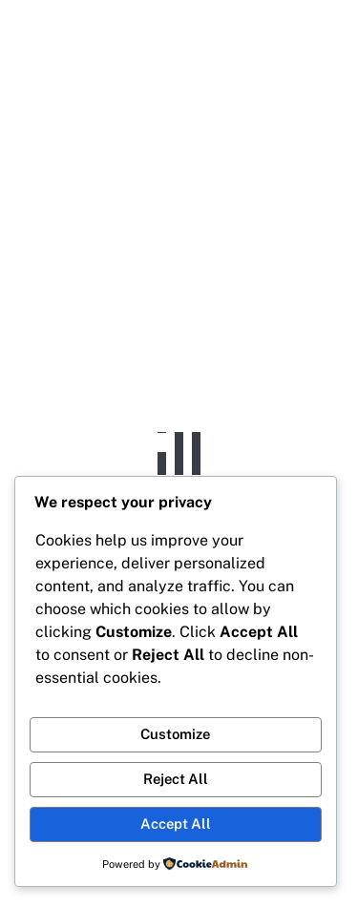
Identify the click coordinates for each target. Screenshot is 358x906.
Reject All (175, 779)
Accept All (175, 823)
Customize (175, 734)
